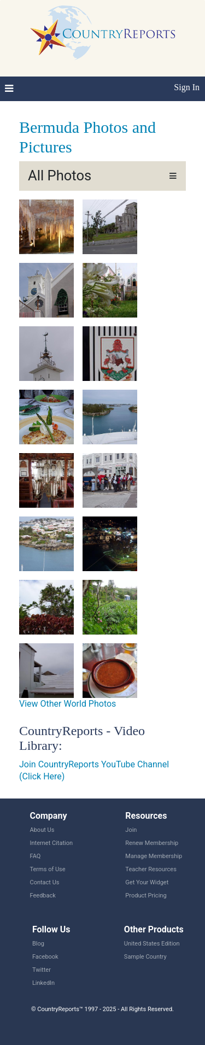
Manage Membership (153, 856)
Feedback (43, 895)
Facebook (45, 956)
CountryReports (102, 32)
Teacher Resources (150, 869)
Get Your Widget (146, 882)
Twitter (41, 969)
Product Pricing (145, 895)
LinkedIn (43, 983)
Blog (38, 943)
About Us (42, 829)
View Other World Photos (67, 703)
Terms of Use (48, 869)
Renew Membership (151, 843)
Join (131, 829)
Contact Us (45, 882)
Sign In (187, 87)
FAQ (35, 856)
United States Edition (152, 943)
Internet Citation (51, 843)
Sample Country (145, 956)
